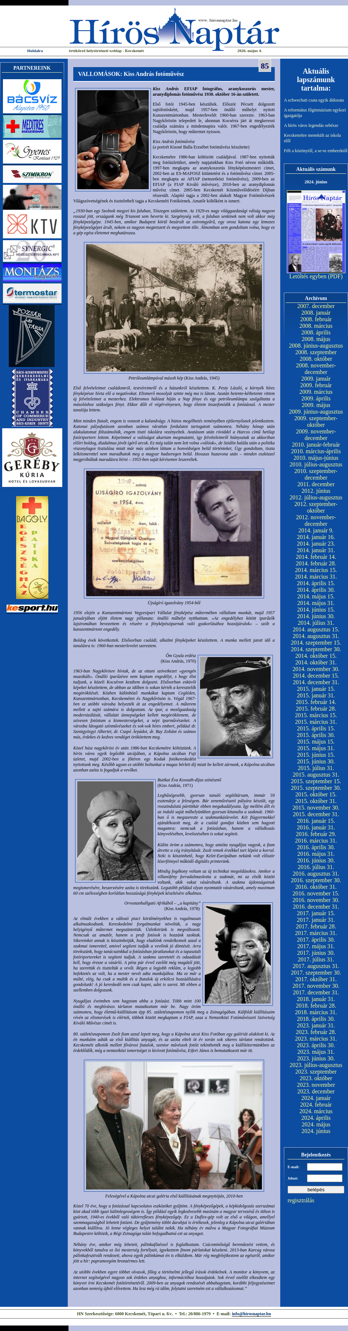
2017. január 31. (316, 920)
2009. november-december (316, 434)
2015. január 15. (316, 689)
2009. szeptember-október (316, 421)
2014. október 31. (316, 662)
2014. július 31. (316, 623)
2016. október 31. (316, 887)
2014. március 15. (316, 570)
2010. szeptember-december (316, 474)
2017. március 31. (316, 933)
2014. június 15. (316, 609)
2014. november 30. (316, 669)
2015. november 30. (316, 807)
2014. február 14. (316, 557)
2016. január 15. (316, 821)
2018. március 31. (316, 1012)
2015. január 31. (316, 695)
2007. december (315, 306)
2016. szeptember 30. (316, 880)
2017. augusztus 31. (316, 966)
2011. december (316, 484)
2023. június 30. (316, 1058)
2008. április (316, 332)
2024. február (316, 1104)
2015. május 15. (315, 741)
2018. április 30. (316, 1019)
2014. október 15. (316, 656)
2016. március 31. (316, 840)
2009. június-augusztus (316, 411)
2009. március (316, 392)
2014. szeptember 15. (316, 642)
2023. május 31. (315, 1052)
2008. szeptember (316, 352)
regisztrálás (301, 1200)
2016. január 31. (316, 827)
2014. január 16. (316, 537)
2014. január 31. (316, 550)
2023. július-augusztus (316, 1065)
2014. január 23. (316, 543)
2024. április (316, 1118)
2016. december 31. (316, 906)
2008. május (315, 339)
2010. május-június (315, 458)
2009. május (315, 405)
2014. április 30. (316, 590)
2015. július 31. (316, 768)
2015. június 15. (316, 755)
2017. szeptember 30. (316, 972)
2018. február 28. (316, 1005)
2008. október (316, 359)
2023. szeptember (316, 1071)
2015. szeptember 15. (316, 781)
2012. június (315, 491)
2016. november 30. (316, 900)
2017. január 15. (316, 913)
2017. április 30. (316, 939)
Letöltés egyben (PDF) (316, 276)
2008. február (316, 319)
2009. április (316, 398)
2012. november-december (316, 520)
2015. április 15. (316, 728)
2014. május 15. (315, 596)
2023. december (315, 1091)
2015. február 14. (316, 702)
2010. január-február (316, 444)
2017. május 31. (315, 946)
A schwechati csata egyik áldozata (314, 100)
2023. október (316, 1078)
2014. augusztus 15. (316, 629)
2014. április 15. (316, 583)
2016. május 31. (315, 854)
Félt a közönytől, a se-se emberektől (315, 150)
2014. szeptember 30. (316, 649)
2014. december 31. (316, 682)
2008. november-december (316, 368)
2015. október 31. (316, 801)
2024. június (315, 1131)
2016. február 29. (316, 834)
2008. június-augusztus (316, 345)
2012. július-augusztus (316, 497)
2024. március (316, 1111)
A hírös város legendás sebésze (311, 125)
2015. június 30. (316, 761)
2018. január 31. (316, 999)
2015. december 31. (316, 814)
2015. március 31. (316, 722)
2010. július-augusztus (316, 464)
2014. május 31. (315, 603)
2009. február (316, 385)
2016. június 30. (316, 860)
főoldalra (35, 50)
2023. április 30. (316, 1045)
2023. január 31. (316, 1025)
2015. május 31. (315, 748)
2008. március (316, 326)
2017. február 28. (316, 926)
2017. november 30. (316, 986)
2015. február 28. (316, 708)
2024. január (316, 1098)
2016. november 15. (316, 893)
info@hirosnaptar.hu (251, 1313)
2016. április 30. (316, 847)
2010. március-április (316, 451)
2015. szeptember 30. (316, 788)
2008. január (316, 312)
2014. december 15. (316, 675)
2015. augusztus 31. (316, 774)
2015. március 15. (316, 715)
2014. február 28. (316, 563)
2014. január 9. (316, 530)
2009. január (316, 378)
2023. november (316, 1085)
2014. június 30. (316, 616)
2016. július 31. (316, 867)
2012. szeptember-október (316, 507)
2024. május (315, 1124)
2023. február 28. (316, 1032)
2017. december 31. (316, 992)
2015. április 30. (316, 735)
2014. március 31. (316, 576)
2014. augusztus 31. (316, 636)
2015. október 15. (316, 794)
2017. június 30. (316, 953)
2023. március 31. (316, 1038)
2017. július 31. (316, 959)
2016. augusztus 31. (316, 873)
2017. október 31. (316, 979)
